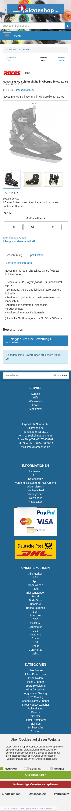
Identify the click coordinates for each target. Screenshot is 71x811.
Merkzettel (35, 408)
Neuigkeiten (36, 501)
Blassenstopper (35, 592)
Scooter (35, 716)
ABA (35, 577)
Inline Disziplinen (35, 689)
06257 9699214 (44, 443)
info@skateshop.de (38, 446)
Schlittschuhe (35, 727)
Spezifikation (36, 255)
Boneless (35, 604)
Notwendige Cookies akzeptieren (35, 784)
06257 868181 (44, 439)
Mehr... (35, 653)
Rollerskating (35, 708)
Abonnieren (60, 375)
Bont (35, 611)
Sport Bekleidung (35, 685)
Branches (35, 615)
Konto (35, 405)
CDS (35, 630)
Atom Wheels (35, 585)
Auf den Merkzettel (15, 237)
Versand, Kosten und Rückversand (35, 482)
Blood (35, 596)
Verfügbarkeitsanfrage (19, 262)
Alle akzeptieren (35, 774)
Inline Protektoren (35, 674)
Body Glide (35, 600)
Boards (35, 712)
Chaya (35, 638)
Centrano (35, 634)
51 (32, 227)
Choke (35, 645)
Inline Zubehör (35, 681)
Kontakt (35, 393)
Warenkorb (35, 401)
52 (52, 227)
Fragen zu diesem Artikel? (19, 241)
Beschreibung (14, 255)
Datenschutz (35, 478)
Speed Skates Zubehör (35, 700)
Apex (36, 581)
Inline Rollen (35, 678)
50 (13, 227)
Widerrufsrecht (35, 486)
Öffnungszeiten (35, 494)
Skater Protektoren (35, 719)
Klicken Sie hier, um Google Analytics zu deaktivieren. (28, 808)
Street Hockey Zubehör (35, 704)
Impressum (35, 471)
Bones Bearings (35, 607)
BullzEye (35, 623)
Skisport (35, 731)
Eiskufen (35, 723)
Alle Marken (36, 573)
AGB (35, 475)
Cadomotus (35, 626)
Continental (35, 649)
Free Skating (35, 697)
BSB (35, 619)
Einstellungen (11, 793)
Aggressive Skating (35, 693)
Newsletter (35, 497)
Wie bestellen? (35, 490)
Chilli (35, 642)
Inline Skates (35, 670)
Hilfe (35, 397)
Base (36, 588)
